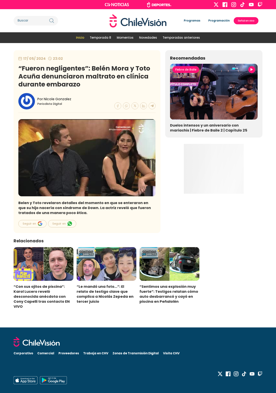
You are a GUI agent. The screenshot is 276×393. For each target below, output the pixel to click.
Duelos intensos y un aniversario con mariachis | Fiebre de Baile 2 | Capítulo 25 (208, 128)
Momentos (125, 37)
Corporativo (23, 353)
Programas (192, 21)
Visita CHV (171, 353)
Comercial (45, 353)
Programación (219, 21)
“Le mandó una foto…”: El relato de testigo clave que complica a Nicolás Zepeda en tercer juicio (105, 294)
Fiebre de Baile (185, 70)
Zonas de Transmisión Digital (136, 353)
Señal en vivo (246, 21)
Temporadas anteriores (181, 37)
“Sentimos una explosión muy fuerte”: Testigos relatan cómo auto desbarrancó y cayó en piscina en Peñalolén (168, 294)
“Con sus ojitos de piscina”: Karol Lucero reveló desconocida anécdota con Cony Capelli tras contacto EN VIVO (42, 296)
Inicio (80, 37)
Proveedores (68, 353)
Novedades (148, 37)
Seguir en (32, 223)
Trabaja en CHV (95, 353)
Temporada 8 (100, 37)
